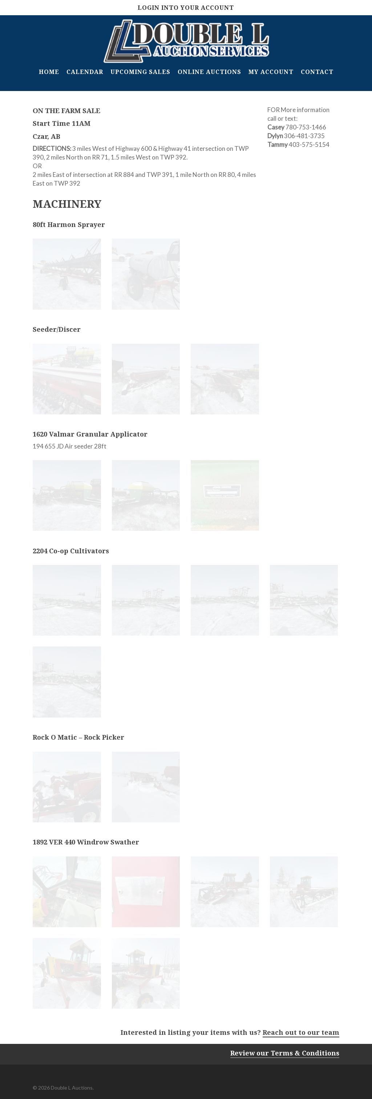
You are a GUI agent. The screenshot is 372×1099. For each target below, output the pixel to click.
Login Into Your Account (186, 8)
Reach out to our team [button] (301, 1032)
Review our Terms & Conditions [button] (284, 1053)
